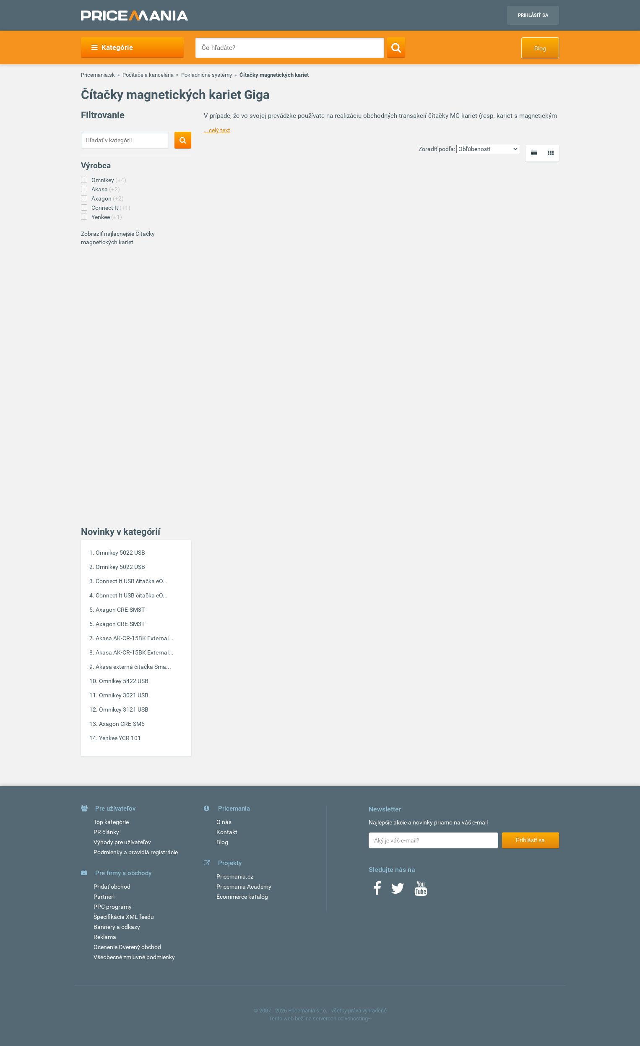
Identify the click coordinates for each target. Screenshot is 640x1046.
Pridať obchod (112, 886)
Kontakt (226, 832)
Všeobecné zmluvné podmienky (134, 957)
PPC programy (113, 906)
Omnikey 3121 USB (123, 709)
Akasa (105, 189)
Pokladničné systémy (206, 75)
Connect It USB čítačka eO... (132, 581)
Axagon (107, 198)
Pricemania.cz (234, 876)
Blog (540, 48)
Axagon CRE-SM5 (122, 723)
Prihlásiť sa (533, 15)
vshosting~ (358, 1018)
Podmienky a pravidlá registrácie (136, 852)
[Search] (396, 47)
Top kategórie (111, 822)
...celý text (217, 130)
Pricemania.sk (98, 75)
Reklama (105, 937)
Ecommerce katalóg (242, 896)
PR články (106, 832)
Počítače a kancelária (148, 75)
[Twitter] (398, 891)
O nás (224, 822)
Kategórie (112, 47)
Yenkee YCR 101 (120, 738)
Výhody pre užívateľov (122, 842)
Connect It (110, 207)
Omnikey (108, 180)
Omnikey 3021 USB (123, 695)
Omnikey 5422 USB (123, 681)
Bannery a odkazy (117, 926)
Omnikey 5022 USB (120, 552)
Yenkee (106, 217)
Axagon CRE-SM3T (120, 609)
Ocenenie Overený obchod (127, 947)
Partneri (104, 896)
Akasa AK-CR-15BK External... (135, 638)
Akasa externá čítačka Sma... (133, 666)
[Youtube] (420, 891)
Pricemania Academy (243, 886)
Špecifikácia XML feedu (124, 916)
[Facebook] (377, 891)
